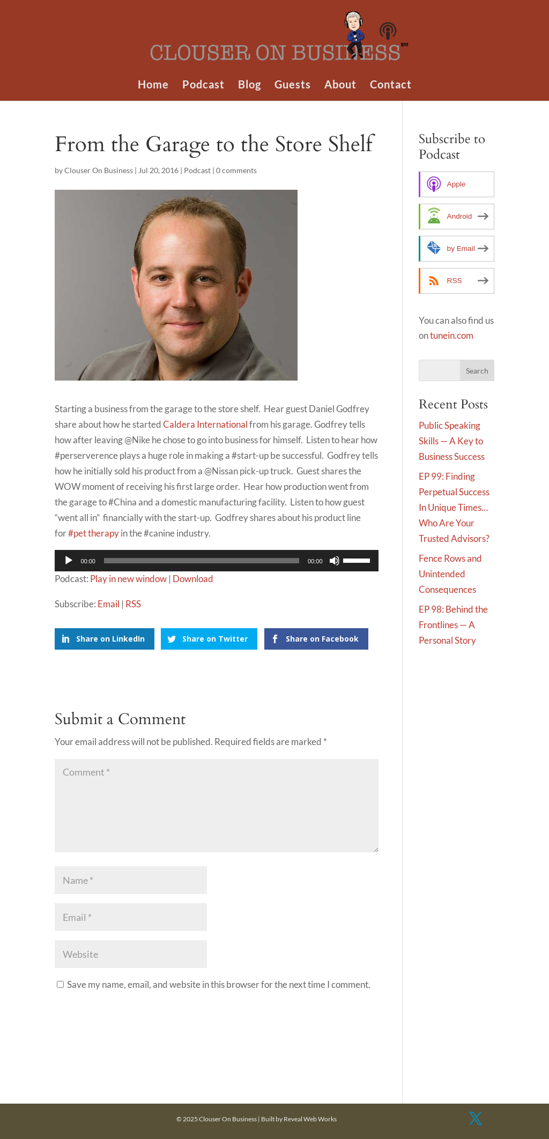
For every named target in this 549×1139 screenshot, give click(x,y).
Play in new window (128, 578)
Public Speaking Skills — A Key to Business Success (452, 441)
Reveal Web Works (310, 1119)
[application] (216, 560)
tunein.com (451, 335)
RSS (133, 603)
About (340, 85)
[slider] (201, 560)
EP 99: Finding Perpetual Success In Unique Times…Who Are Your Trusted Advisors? (454, 507)
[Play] (68, 560)
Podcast (203, 85)
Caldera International (205, 424)
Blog (249, 85)
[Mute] (334, 560)
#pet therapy (93, 533)
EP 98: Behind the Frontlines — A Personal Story (453, 625)
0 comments (236, 170)
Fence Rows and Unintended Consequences (450, 574)
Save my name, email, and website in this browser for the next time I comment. (218, 984)
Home (153, 85)
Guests (292, 85)
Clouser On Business (98, 170)
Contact (391, 85)
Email (109, 603)
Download (193, 578)
